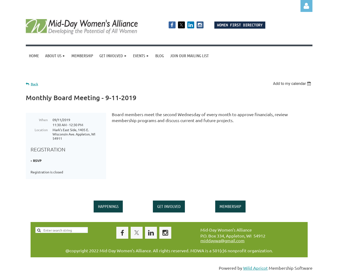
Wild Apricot (255, 267)
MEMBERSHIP (230, 206)
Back (34, 84)
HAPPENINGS (108, 206)
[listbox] (292, 84)
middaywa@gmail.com (222, 240)
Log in (306, 6)
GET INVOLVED (169, 206)
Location (41, 130)
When (43, 120)
